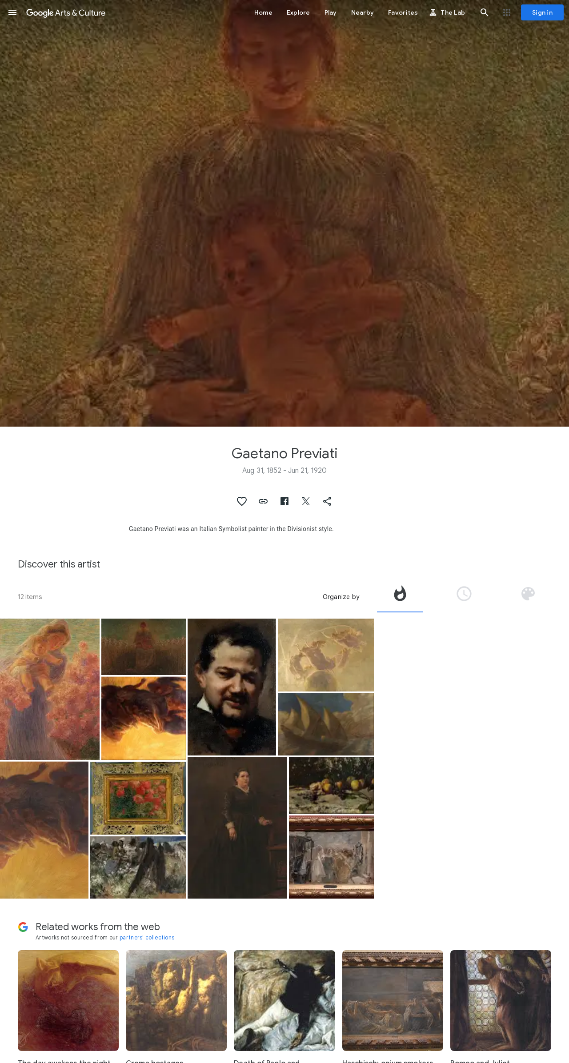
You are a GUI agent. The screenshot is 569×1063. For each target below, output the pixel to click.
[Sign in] (542, 12)
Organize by (341, 597)
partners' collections (147, 937)
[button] (12, 12)
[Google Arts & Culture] (66, 12)
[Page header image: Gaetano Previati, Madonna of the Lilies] (284, 213)
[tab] (400, 596)
